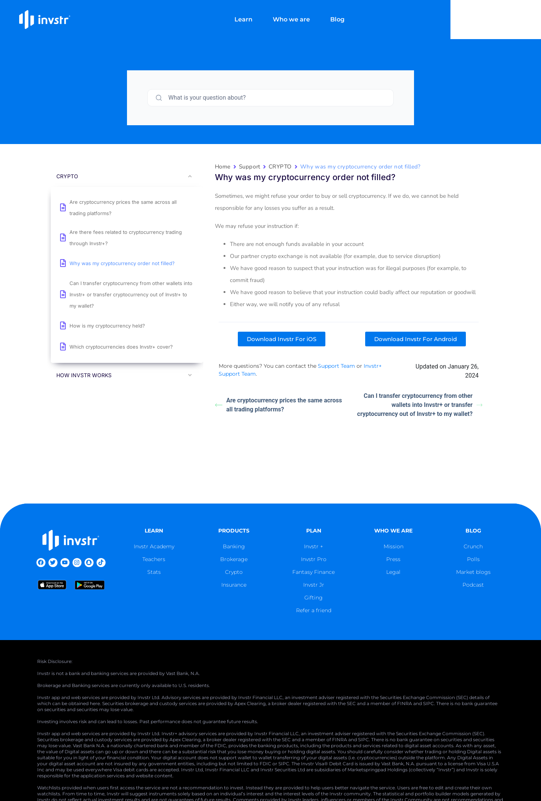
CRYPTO (280, 166)
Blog (383, 14)
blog (473, 530)
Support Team (336, 366)
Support (249, 166)
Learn (289, 14)
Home (223, 166)
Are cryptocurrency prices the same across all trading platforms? (278, 405)
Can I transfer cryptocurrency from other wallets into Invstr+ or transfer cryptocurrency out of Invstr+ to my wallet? (419, 404)
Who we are (336, 14)
